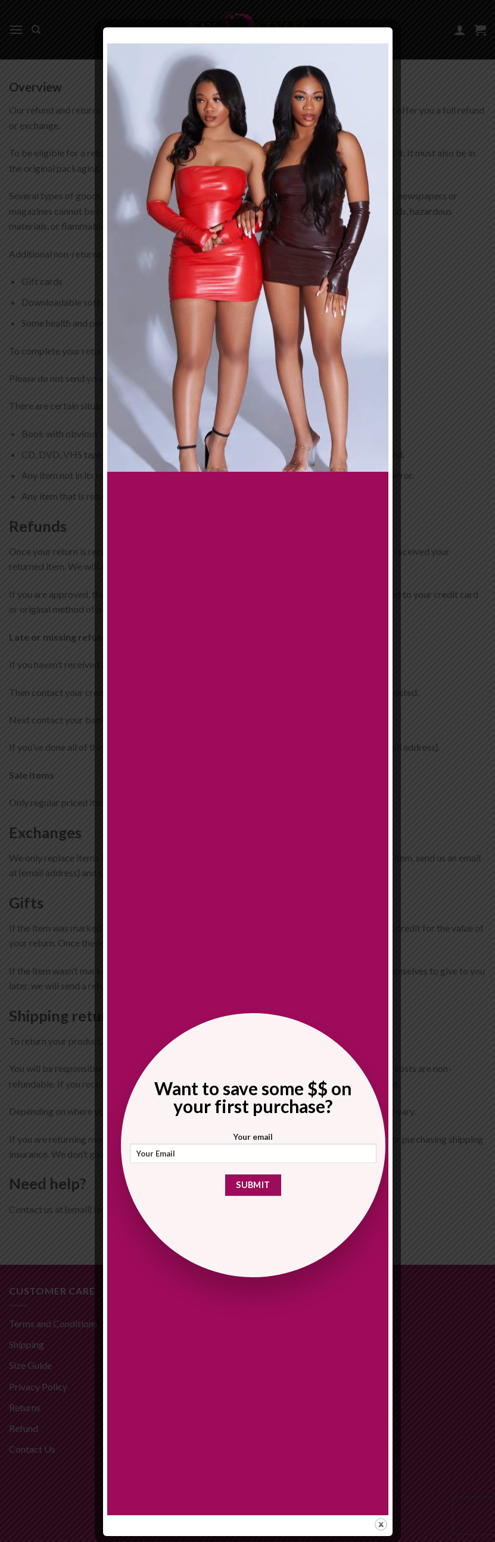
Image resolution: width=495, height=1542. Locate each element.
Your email (253, 1151)
